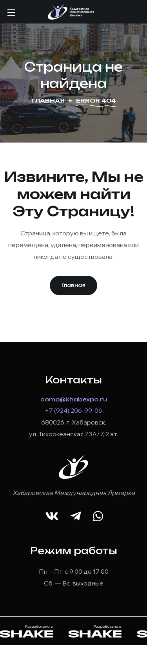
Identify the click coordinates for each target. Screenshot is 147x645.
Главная (48, 100)
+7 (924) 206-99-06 (73, 410)
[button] (73, 285)
